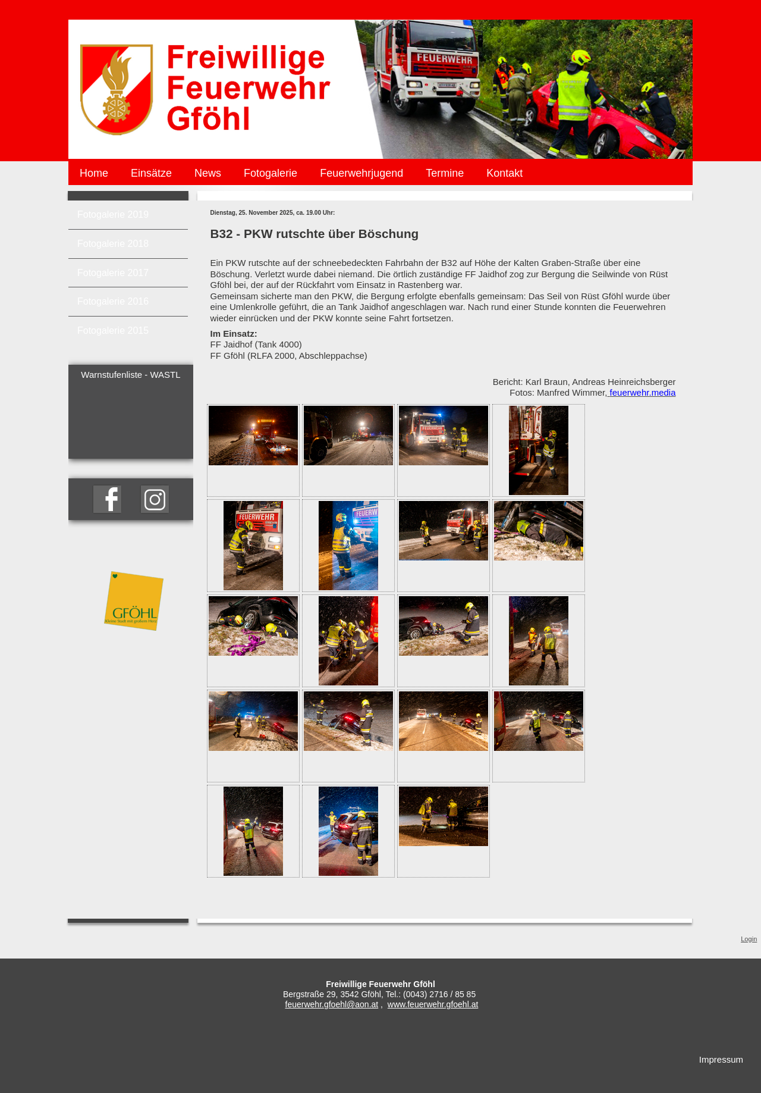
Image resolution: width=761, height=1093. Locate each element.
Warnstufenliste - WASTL (130, 374)
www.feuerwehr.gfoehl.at (433, 1004)
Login (749, 938)
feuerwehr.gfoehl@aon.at (332, 1004)
